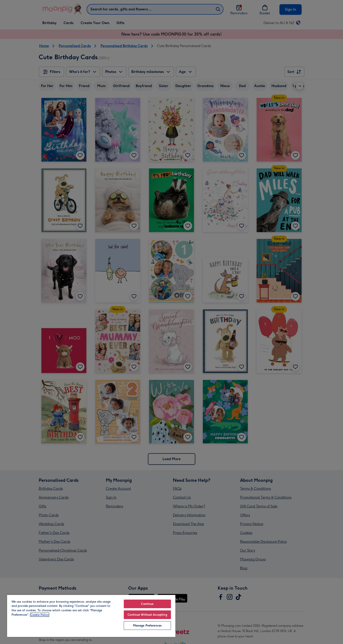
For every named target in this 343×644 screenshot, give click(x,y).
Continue (147, 604)
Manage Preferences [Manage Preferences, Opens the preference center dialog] (147, 625)
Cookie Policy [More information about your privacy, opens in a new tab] (40, 614)
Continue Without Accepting (147, 614)
